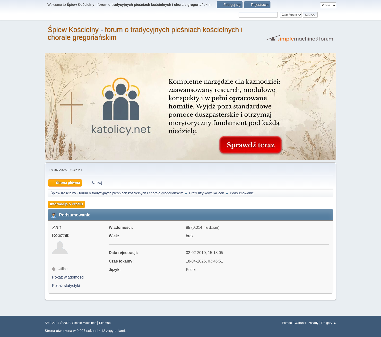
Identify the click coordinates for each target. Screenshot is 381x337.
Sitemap (105, 323)
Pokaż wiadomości (68, 277)
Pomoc (287, 323)
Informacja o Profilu (66, 204)
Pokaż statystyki (66, 286)
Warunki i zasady (306, 323)
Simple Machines (84, 323)
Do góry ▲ (328, 323)
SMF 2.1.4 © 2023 (57, 323)
